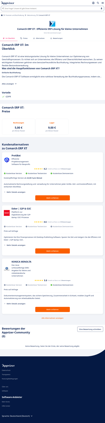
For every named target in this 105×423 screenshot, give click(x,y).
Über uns (5, 387)
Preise (23, 38)
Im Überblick (9, 38)
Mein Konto (6, 402)
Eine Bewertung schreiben (90, 329)
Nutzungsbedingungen (10, 379)
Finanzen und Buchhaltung (14, 15)
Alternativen (38, 38)
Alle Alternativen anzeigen (53, 318)
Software (5, 391)
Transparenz (6, 374)
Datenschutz (6, 370)
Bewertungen (56, 38)
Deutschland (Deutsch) (21, 416)
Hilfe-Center (6, 406)
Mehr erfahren (52, 198)
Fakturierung (31, 15)
